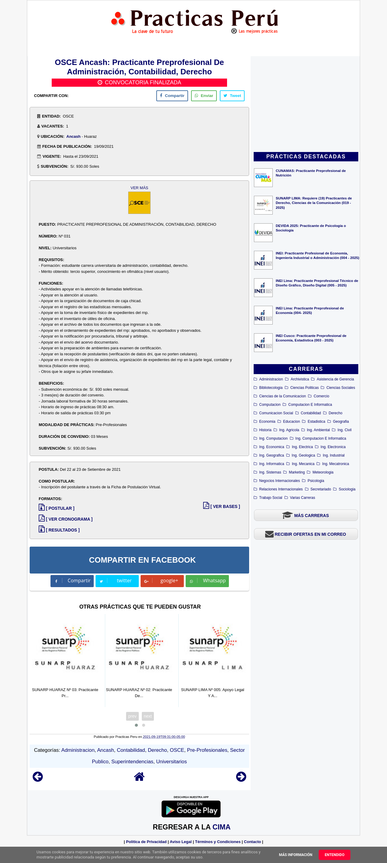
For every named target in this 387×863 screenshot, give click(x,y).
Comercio (321, 396)
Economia (267, 421)
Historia (265, 430)
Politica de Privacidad (146, 841)
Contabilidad (311, 413)
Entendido (334, 855)
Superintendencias (132, 761)
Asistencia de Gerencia (335, 379)
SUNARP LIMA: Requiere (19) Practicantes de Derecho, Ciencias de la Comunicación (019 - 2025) (314, 202)
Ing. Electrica (302, 447)
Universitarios (171, 761)
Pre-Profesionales (207, 750)
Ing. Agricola (289, 430)
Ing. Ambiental (318, 430)
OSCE (177, 750)
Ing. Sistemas (270, 472)
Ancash (74, 136)
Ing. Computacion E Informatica (320, 438)
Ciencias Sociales (341, 388)
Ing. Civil (345, 430)
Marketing (297, 472)
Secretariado (321, 489)
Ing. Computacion (273, 438)
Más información (295, 855)
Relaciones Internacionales (281, 489)
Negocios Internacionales (279, 481)
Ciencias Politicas (304, 388)
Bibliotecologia (270, 388)
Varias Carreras (302, 498)
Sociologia (347, 489)
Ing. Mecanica (303, 464)
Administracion (271, 379)
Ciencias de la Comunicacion (282, 396)
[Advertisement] (306, 104)
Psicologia (316, 481)
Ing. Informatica (271, 464)
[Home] (139, 779)
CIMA (221, 827)
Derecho (335, 413)
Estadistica (316, 421)
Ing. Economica (271, 447)
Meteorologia (323, 472)
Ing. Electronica (333, 447)
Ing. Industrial (334, 455)
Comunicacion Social (276, 413)
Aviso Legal (181, 841)
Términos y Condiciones (218, 841)
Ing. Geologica (303, 455)
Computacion (270, 404)
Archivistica (300, 379)
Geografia (341, 421)
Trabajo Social (270, 498)
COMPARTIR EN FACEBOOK (142, 559)
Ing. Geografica (271, 455)
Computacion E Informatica (310, 404)
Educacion (291, 421)
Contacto (252, 841)
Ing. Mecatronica (335, 464)
